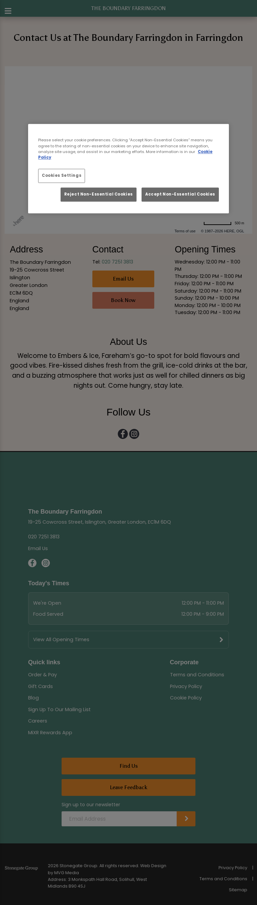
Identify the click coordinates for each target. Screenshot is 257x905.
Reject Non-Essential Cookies (98, 194)
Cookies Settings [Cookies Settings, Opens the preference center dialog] (61, 175)
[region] (128, 169)
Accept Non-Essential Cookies (180, 194)
